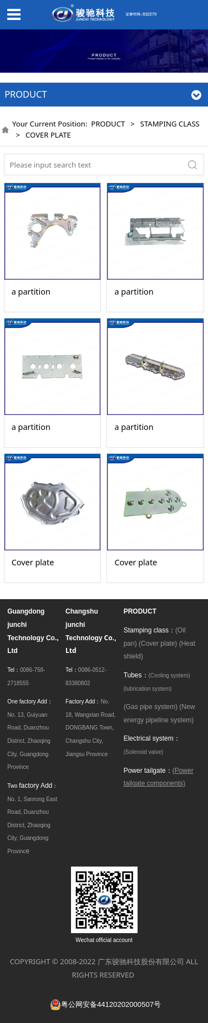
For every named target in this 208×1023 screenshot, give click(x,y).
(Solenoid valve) (144, 752)
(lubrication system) (148, 689)
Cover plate (33, 562)
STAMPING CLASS (170, 124)
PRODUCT (108, 124)
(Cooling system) (169, 675)
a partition (31, 291)
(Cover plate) (158, 643)
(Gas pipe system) (150, 707)
